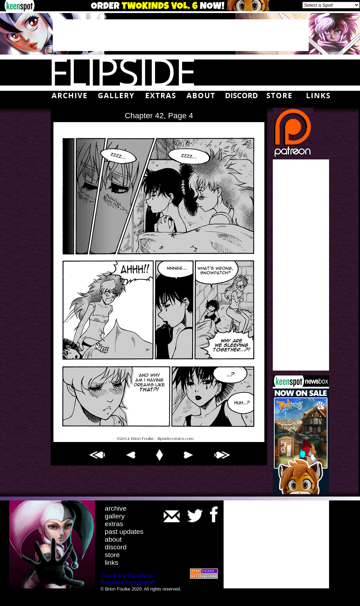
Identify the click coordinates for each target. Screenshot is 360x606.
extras (114, 524)
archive (116, 508)
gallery (115, 516)
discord (116, 547)
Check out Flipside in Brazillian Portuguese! (128, 579)
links (111, 562)
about (113, 539)
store (112, 554)
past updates (124, 531)
